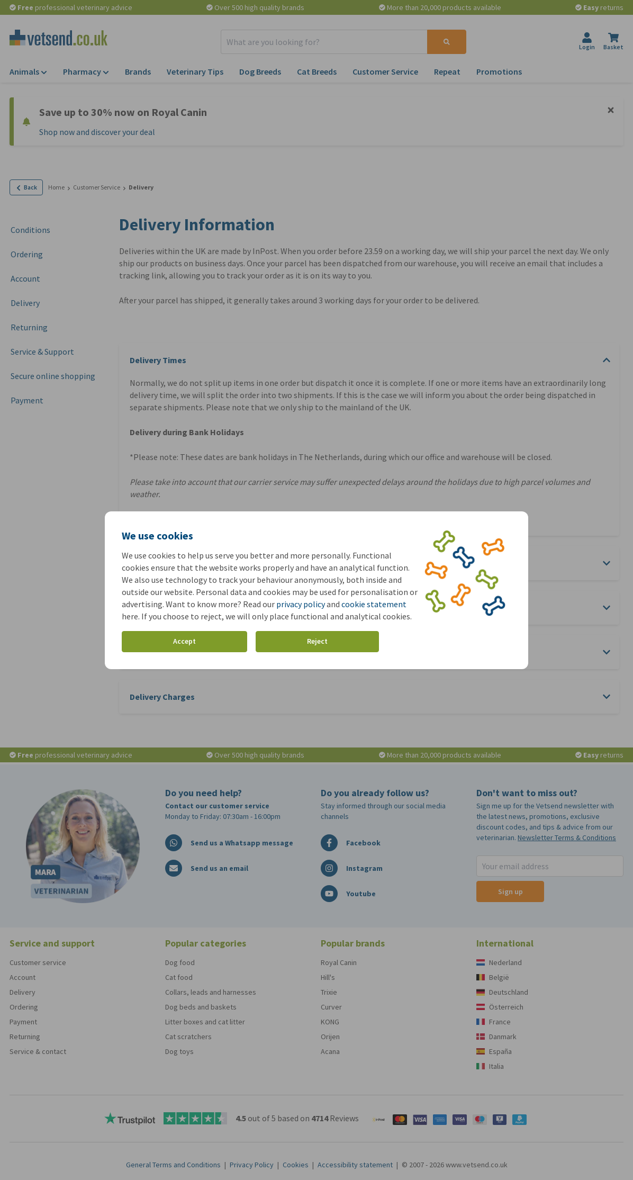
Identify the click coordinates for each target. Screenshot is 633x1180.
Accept (184, 641)
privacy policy (300, 604)
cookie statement (373, 604)
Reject (317, 641)
